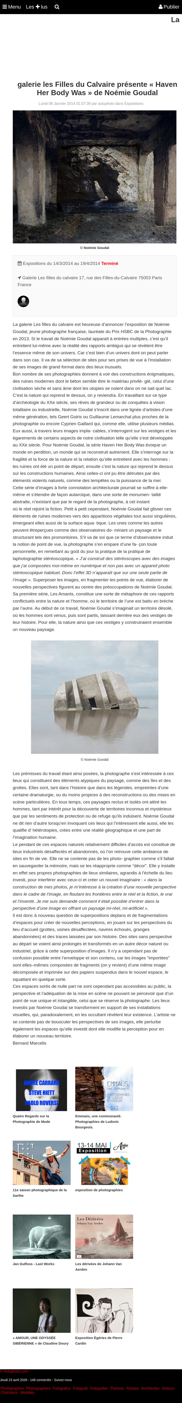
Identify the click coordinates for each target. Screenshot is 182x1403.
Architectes (150, 1388)
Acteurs (168, 1388)
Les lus (36, 7)
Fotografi (80, 1388)
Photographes (12, 1388)
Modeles (27, 1392)
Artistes (132, 1388)
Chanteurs (9, 1392)
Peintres (117, 1388)
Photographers (38, 1388)
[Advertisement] (84, 48)
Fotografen (99, 1388)
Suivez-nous (63, 1380)
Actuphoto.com (15, 1371)
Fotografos (62, 1388)
